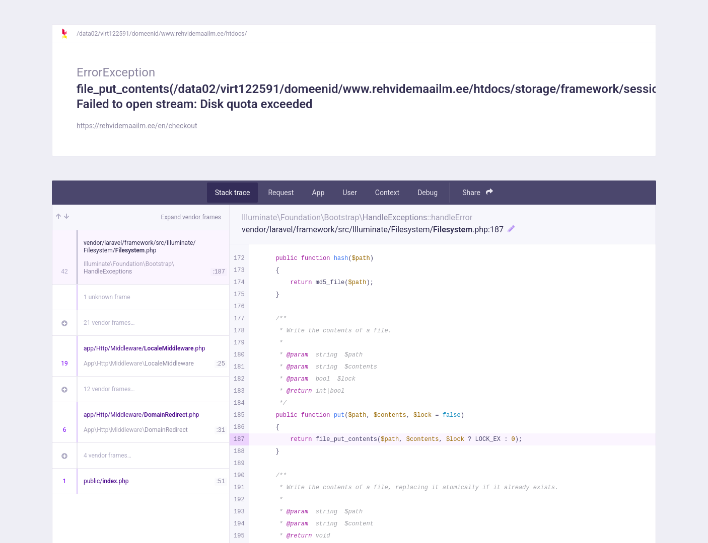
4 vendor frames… (107, 455)
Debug (427, 193)
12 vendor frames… (109, 389)
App (318, 193)
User (349, 193)
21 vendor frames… (109, 322)
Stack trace (232, 193)
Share (477, 192)
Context (387, 193)
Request (281, 193)
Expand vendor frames (191, 217)
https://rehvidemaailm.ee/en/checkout (137, 126)
